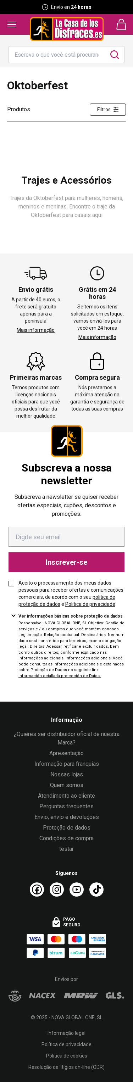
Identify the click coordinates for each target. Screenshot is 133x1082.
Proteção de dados (66, 827)
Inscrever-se (66, 562)
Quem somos (66, 785)
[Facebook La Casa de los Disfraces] (37, 889)
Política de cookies (66, 1056)
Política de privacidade (90, 604)
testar (66, 849)
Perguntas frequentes (66, 806)
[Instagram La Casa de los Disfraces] (57, 889)
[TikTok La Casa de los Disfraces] (96, 889)
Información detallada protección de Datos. (59, 676)
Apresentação (66, 753)
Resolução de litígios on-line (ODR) (66, 1067)
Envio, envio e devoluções (66, 817)
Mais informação (36, 330)
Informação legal (66, 1033)
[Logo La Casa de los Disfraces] (67, 29)
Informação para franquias (66, 763)
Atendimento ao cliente (66, 795)
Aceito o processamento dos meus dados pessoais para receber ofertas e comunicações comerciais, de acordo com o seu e (70, 593)
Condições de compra (66, 838)
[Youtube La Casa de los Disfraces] (77, 889)
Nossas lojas (66, 774)
